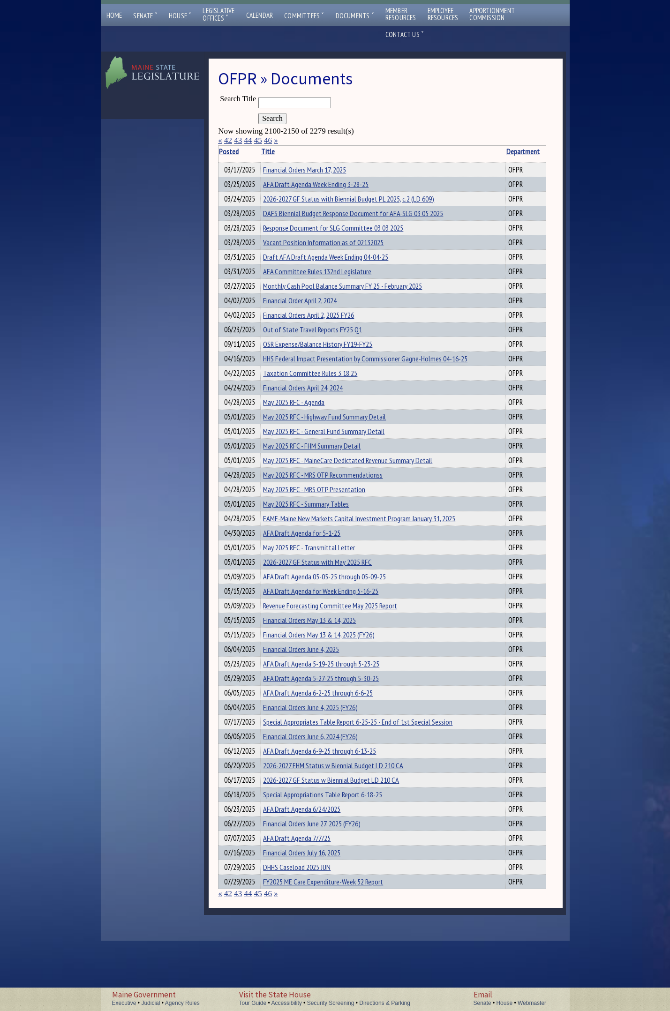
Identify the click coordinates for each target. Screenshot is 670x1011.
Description (529, 151)
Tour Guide (253, 1003)
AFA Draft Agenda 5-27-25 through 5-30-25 (330, 727)
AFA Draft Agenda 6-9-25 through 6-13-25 (328, 807)
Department (496, 151)
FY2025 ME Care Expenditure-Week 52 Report (332, 950)
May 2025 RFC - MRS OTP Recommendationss (331, 504)
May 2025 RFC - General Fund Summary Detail (332, 456)
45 (258, 140)
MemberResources (400, 14)
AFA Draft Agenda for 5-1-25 (310, 568)
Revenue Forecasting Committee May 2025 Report (339, 648)
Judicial (150, 1003)
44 (248, 140)
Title (276, 151)
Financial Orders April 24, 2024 (312, 409)
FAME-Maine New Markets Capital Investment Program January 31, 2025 (368, 552)
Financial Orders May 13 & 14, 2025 (318, 664)
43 (238, 140)
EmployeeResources (443, 14)
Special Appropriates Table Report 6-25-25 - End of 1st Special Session (366, 775)
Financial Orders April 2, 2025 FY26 (317, 329)
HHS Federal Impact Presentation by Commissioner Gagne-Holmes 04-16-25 (374, 377)
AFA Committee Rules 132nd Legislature (326, 281)
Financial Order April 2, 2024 (309, 313)
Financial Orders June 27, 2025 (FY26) (320, 887)
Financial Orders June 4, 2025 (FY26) (319, 759)
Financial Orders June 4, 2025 (310, 695)
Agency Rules (182, 1003)
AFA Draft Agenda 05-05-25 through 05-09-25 (333, 616)
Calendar (259, 15)
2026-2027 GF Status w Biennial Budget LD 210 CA (340, 839)
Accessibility (286, 1003)
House (180, 16)
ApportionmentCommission (492, 14)
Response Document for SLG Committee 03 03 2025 (342, 233)
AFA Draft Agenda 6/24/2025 (310, 871)
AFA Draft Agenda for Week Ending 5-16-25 (329, 632)
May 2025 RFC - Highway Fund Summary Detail (333, 440)
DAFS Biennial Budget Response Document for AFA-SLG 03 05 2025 (362, 217)
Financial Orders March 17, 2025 (313, 170)
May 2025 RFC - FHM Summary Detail (320, 472)
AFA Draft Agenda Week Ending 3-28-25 (324, 185)
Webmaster (532, 1003)
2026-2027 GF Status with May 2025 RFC (326, 600)
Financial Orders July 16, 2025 (310, 919)
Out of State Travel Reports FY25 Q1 (321, 345)
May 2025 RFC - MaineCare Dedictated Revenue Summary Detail (356, 488)
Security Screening (330, 1003)
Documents (355, 16)
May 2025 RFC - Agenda (302, 424)
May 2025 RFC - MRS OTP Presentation (323, 520)
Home (114, 15)
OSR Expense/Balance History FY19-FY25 (326, 361)
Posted (243, 151)
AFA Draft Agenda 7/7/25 (305, 903)
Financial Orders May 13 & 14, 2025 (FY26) (328, 679)
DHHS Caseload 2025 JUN (305, 934)
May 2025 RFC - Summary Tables (315, 536)
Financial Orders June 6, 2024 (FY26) (319, 791)
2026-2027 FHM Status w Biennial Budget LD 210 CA (342, 823)
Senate (145, 16)
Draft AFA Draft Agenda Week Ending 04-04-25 (334, 265)
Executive (124, 1003)
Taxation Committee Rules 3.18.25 (319, 393)
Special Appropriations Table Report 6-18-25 (331, 855)
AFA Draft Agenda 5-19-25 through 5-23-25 (330, 711)
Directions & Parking (384, 1003)
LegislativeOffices (218, 14)
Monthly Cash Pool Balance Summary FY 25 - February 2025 (351, 297)
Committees (304, 16)
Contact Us (404, 34)
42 (228, 140)
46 (268, 140)
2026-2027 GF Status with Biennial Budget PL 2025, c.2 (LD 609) (357, 201)
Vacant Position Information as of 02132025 (332, 249)
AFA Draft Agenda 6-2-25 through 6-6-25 (327, 743)
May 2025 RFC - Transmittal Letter (318, 584)
